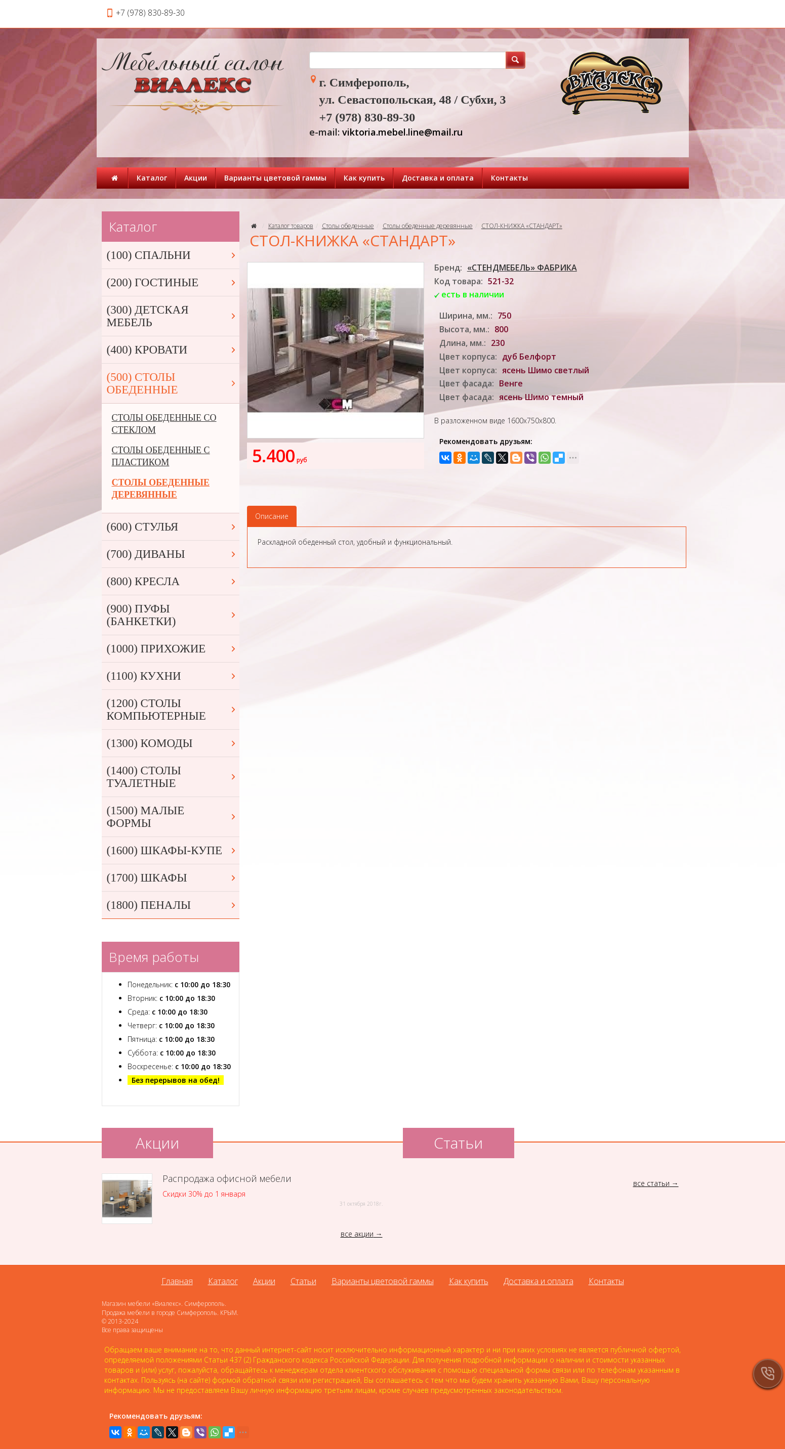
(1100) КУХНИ (172, 676)
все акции (357, 1234)
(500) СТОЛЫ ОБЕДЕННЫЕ (172, 383)
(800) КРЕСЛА (172, 581)
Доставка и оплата (438, 178)
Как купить (364, 178)
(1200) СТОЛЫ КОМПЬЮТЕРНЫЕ (172, 709)
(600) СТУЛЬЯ (172, 526)
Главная (177, 1281)
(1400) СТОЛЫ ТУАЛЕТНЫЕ (172, 777)
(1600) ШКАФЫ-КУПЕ (172, 850)
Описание (271, 516)
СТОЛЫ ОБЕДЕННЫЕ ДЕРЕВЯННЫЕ (161, 488)
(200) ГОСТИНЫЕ (172, 282)
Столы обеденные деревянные (428, 226)
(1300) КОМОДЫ (172, 743)
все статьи (651, 1183)
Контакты (509, 178)
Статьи (303, 1281)
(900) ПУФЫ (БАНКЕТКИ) (172, 615)
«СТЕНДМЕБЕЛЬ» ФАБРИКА (522, 267)
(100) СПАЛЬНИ (172, 255)
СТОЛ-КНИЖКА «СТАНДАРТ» (521, 226)
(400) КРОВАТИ (172, 349)
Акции (195, 178)
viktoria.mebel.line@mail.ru (402, 132)
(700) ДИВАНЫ (172, 554)
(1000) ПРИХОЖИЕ (172, 648)
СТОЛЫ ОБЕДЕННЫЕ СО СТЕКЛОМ (164, 424)
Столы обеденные (348, 226)
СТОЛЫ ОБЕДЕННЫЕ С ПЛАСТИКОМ (161, 456)
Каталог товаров (290, 226)
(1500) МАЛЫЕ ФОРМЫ (172, 817)
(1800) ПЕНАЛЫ (172, 905)
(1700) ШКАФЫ (172, 877)
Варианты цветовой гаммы (275, 178)
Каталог (152, 178)
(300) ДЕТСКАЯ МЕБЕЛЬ (172, 316)
